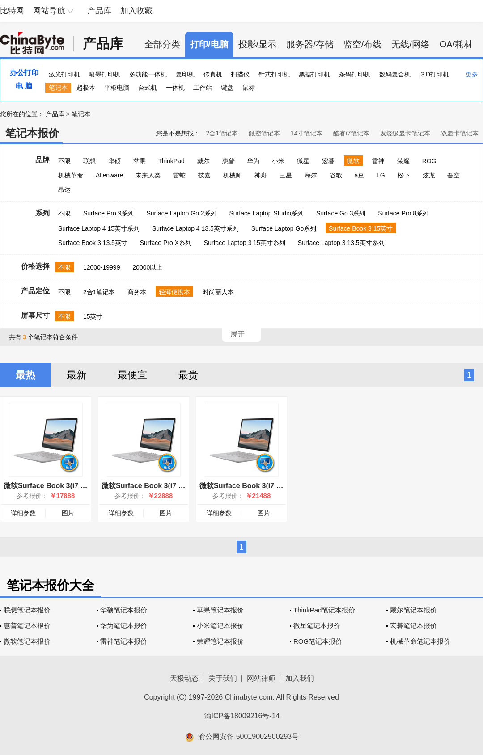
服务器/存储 (310, 44)
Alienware (109, 175)
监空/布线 (362, 44)
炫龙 (429, 175)
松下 (404, 175)
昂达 (64, 189)
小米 (278, 160)
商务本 (136, 291)
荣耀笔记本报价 (220, 641)
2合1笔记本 (222, 133)
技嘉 (204, 175)
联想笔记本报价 (27, 610)
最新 (76, 374)
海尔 (311, 175)
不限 (64, 160)
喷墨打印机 (104, 74)
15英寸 (93, 316)
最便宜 (132, 374)
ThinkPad (171, 160)
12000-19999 (101, 267)
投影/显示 (257, 44)
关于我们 (222, 678)
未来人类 (148, 175)
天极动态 (184, 678)
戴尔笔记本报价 (413, 610)
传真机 (212, 74)
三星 (286, 175)
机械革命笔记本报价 (420, 641)
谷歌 (336, 175)
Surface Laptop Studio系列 (266, 213)
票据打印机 (314, 74)
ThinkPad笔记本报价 (324, 610)
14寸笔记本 (307, 133)
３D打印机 (434, 74)
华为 (253, 160)
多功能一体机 (148, 74)
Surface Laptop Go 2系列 (181, 213)
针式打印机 (274, 74)
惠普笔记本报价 (27, 625)
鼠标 (248, 87)
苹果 (139, 160)
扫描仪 (240, 74)
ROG (429, 160)
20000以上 (147, 267)
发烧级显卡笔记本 (405, 133)
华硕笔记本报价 (123, 610)
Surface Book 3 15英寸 (361, 228)
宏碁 (328, 160)
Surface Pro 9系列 (108, 213)
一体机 (175, 87)
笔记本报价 (32, 133)
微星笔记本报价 (316, 625)
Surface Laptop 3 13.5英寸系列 (341, 242)
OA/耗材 (456, 44)
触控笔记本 (264, 133)
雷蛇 (179, 175)
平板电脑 (116, 87)
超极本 (85, 87)
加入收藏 (136, 10)
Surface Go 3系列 (341, 213)
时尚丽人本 (218, 291)
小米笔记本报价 (220, 625)
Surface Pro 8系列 (403, 213)
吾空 (453, 175)
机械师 (232, 175)
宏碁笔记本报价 (413, 625)
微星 (303, 160)
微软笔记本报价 (27, 641)
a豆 (359, 175)
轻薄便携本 (174, 291)
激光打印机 (64, 74)
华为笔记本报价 (123, 625)
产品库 (99, 10)
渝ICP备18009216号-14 (242, 716)
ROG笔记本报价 (317, 641)
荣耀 (403, 160)
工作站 (202, 87)
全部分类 (162, 44)
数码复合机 (395, 74)
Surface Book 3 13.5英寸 (92, 242)
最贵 (188, 374)
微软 (353, 160)
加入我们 (299, 678)
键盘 (227, 87)
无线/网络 (410, 44)
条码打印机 (354, 74)
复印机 (185, 74)
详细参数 (23, 513)
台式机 (147, 87)
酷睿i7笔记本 (351, 133)
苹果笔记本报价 (220, 610)
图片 (68, 513)
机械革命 (70, 175)
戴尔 (203, 160)
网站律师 (261, 678)
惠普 (228, 160)
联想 (89, 160)
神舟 (260, 175)
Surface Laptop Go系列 (284, 228)
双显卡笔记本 (460, 133)
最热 (25, 374)
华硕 (114, 160)
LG (381, 175)
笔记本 (58, 87)
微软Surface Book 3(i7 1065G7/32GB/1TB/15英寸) (184, 485)
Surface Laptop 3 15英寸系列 (244, 242)
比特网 (12, 10)
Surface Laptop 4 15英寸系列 (99, 228)
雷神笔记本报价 (123, 641)
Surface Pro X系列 (165, 242)
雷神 (378, 160)
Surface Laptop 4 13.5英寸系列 (195, 228)
